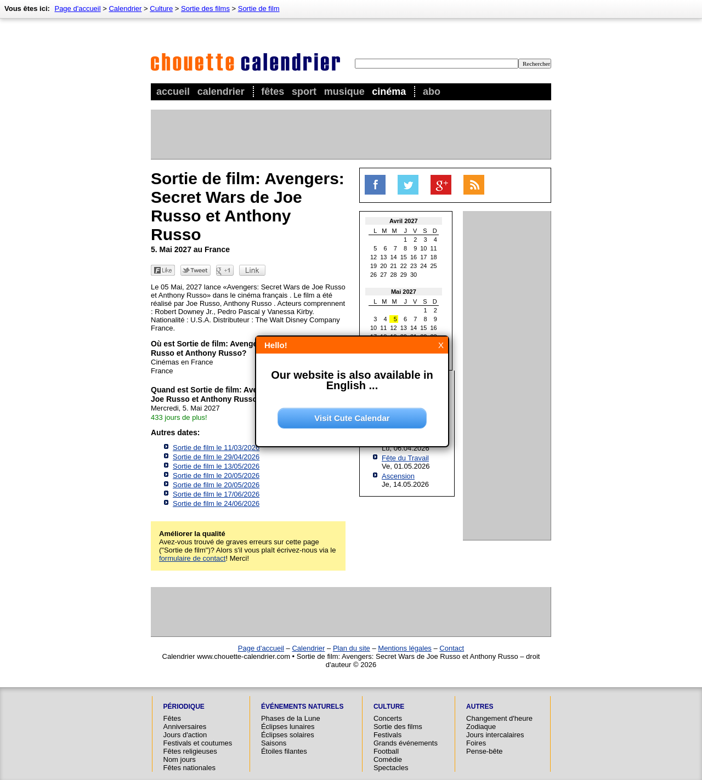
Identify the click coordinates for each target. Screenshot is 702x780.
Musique (344, 91)
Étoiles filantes (284, 751)
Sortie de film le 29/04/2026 (216, 457)
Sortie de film (259, 8)
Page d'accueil (77, 8)
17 (423, 257)
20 (383, 266)
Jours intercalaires (495, 735)
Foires (476, 743)
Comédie (387, 759)
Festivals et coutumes (198, 743)
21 (393, 266)
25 (434, 266)
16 (413, 257)
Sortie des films (205, 8)
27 (383, 274)
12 (373, 257)
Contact (451, 648)
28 (393, 274)
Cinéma (389, 91)
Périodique (184, 706)
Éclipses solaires (287, 735)
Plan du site (351, 648)
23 (413, 266)
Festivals (387, 735)
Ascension (398, 476)
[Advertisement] (350, 134)
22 (403, 266)
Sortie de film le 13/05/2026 (216, 466)
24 (423, 266)
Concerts (387, 718)
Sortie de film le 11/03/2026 (216, 447)
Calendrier (221, 91)
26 (373, 274)
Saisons (273, 743)
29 (403, 274)
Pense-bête (484, 751)
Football (386, 751)
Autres (479, 706)
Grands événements (405, 743)
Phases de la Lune (290, 718)
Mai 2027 (403, 291)
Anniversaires (185, 726)
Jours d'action (185, 735)
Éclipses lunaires (288, 726)
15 (403, 257)
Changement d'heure (499, 718)
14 (393, 257)
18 (434, 257)
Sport (304, 91)
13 (383, 257)
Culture (161, 8)
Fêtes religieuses (190, 751)
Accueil (173, 91)
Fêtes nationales (189, 768)
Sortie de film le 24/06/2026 (216, 503)
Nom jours (179, 759)
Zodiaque (481, 726)
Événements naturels (302, 706)
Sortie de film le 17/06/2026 (216, 494)
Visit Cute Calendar (351, 418)
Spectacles (391, 768)
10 (423, 248)
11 (434, 248)
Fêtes (272, 91)
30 (413, 274)
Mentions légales (405, 648)
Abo (431, 91)
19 (373, 266)
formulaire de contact (192, 558)
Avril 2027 (403, 221)
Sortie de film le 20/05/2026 (216, 475)
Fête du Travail (405, 458)
